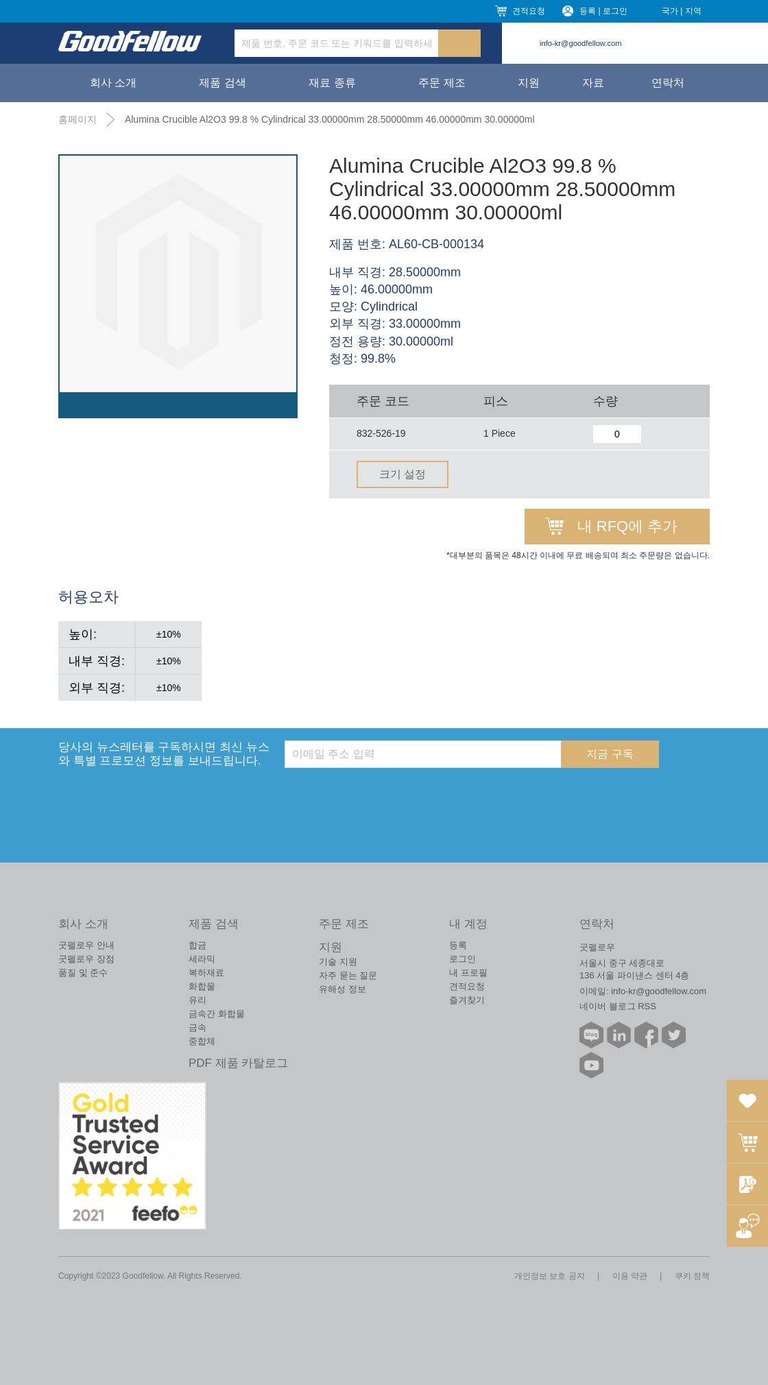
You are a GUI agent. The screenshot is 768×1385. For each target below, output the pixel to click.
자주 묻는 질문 (348, 975)
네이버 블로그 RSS (617, 1006)
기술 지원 (338, 961)
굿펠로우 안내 (86, 945)
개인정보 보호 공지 (549, 1276)
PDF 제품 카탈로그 (238, 1063)
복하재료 (206, 972)
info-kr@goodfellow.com (581, 43)
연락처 (667, 82)
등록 (458, 945)
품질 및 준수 (83, 972)
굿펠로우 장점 (86, 959)
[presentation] (389, 794)
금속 (197, 1027)
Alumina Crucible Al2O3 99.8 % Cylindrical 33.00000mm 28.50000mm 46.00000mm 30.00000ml (330, 119)
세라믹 (202, 959)
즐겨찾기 (467, 1000)
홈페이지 (77, 119)
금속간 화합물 (217, 1014)
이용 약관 (629, 1276)
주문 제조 (441, 82)
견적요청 (528, 11)
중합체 (202, 1041)
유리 (197, 1000)
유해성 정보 (342, 989)
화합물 (202, 986)
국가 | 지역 (681, 11)
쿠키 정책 (692, 1276)
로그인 (462, 959)
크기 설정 (402, 474)
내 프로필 (468, 972)
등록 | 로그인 (603, 11)
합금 (197, 945)
